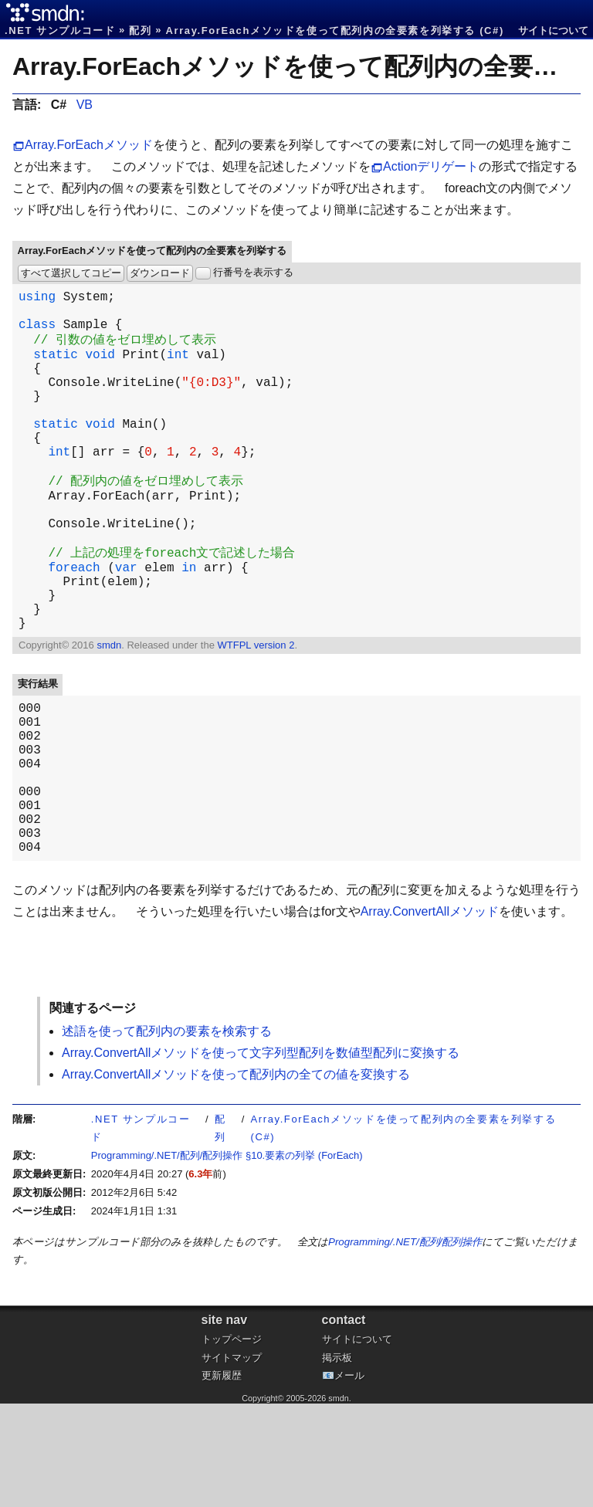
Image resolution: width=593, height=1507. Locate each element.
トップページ (232, 1442)
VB (84, 104)
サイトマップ (232, 1461)
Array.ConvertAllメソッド (430, 1014)
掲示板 (337, 1461)
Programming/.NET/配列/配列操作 (405, 1345)
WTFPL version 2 (255, 714)
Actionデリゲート (431, 166)
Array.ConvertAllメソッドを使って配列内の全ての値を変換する (236, 1177)
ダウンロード (160, 273)
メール (349, 1479)
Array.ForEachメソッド (89, 144)
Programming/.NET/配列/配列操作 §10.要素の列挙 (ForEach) (227, 1259)
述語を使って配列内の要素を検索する (167, 1134)
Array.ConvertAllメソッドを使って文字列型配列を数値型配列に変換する (260, 1156)
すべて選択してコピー (71, 273)
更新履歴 (222, 1479)
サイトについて (553, 30)
